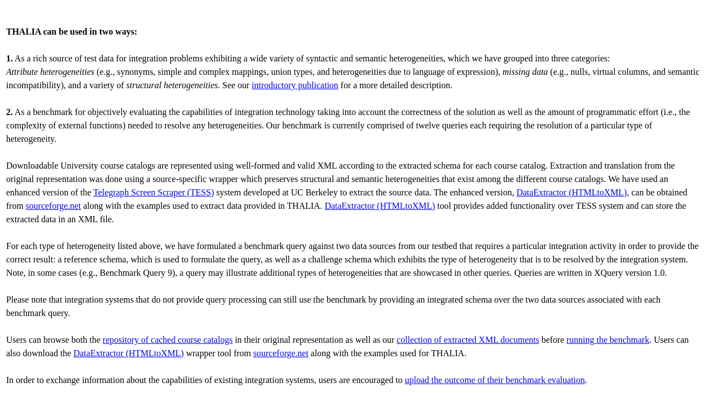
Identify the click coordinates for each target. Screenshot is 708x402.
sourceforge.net (53, 205)
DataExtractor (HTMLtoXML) (571, 192)
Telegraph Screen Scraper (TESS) (153, 192)
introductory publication (295, 85)
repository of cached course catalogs (168, 339)
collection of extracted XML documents (467, 339)
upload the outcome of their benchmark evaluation (495, 380)
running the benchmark (608, 339)
